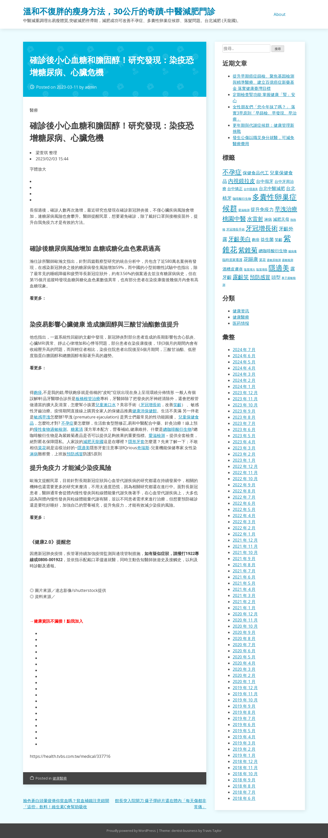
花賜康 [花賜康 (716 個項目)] (250, 259)
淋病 (34, 454)
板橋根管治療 (88, 398)
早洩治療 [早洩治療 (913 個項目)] (286, 209)
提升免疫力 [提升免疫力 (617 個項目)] (262, 209)
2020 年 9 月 (244, 632)
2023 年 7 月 (244, 423)
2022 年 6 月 (244, 503)
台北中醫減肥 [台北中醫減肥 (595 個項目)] (272, 188)
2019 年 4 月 (244, 737)
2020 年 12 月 (245, 614)
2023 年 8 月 (244, 417)
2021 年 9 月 (244, 558)
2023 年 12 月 (245, 392)
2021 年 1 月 (244, 608)
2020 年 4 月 (244, 663)
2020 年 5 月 (244, 657)
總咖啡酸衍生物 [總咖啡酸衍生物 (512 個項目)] (273, 251)
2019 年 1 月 (244, 755)
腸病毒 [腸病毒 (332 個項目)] (292, 251)
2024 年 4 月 (244, 368)
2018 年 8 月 (244, 786)
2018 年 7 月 (244, 792)
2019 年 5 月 (244, 731)
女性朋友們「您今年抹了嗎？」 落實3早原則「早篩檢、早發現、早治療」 (264, 113)
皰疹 (38, 392)
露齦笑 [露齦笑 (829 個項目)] (241, 276)
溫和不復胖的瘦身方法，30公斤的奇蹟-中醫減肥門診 (119, 11)
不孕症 (67, 423)
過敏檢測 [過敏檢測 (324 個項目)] (287, 260)
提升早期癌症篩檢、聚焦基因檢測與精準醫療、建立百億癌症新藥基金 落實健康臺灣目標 (263, 82)
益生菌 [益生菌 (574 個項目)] (267, 239)
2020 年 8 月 (244, 638)
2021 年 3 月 (244, 595)
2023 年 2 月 (244, 454)
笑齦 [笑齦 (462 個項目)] (278, 239)
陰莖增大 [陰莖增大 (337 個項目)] (249, 269)
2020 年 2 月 (244, 675)
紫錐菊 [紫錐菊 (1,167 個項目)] (248, 250)
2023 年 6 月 (244, 429)
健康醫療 (60, 778)
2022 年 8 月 (244, 491)
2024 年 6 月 (244, 356)
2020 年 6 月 (244, 651)
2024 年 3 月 (244, 374)
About (279, 14)
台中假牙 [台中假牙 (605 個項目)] (264, 181)
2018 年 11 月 (245, 767)
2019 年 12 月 (245, 687)
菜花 (42, 448)
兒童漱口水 (105, 404)
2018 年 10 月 (245, 774)
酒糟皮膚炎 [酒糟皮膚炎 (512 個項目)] (232, 269)
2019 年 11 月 (245, 694)
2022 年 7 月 (244, 497)
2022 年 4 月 (244, 515)
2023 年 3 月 (244, 448)
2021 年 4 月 (244, 589)
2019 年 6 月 (244, 724)
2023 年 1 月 (244, 460)
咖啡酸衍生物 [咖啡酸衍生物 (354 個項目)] (242, 199)
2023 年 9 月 (244, 411)
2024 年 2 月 (244, 380)
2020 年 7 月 (244, 644)
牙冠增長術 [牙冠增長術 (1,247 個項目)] (262, 228)
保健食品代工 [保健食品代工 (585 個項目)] (256, 173)
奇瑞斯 (143, 448)
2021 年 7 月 (244, 571)
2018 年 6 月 (244, 798)
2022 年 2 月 (244, 528)
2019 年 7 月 (244, 718)
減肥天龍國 (93, 441)
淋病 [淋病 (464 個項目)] (268, 219)
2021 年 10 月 (245, 552)
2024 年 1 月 (244, 386)
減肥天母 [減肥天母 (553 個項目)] (281, 219)
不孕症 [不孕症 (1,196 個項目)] (232, 171)
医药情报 (241, 323)
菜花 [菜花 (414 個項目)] (262, 259)
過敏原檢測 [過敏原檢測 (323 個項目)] (274, 260)
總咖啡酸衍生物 (177, 429)
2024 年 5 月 (244, 362)
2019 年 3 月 (244, 743)
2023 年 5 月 (244, 435)
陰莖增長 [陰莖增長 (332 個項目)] (262, 269)
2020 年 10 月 (245, 626)
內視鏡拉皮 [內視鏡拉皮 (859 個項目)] (241, 180)
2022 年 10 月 (245, 478)
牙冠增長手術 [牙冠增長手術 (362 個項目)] (235, 229)
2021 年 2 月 (244, 601)
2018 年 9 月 (244, 780)
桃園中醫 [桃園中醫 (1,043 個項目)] (234, 218)
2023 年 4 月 (244, 442)
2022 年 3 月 (244, 522)
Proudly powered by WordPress (132, 830)
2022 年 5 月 (244, 509)
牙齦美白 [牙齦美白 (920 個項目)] (239, 239)
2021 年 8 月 (244, 565)
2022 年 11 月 (245, 472)
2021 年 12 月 (245, 540)
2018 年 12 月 (245, 761)
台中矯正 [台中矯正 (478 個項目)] (235, 188)
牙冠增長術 (150, 404)
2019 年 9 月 (244, 706)
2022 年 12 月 (245, 466)
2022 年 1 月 (244, 534)
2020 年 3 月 (244, 669)
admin (91, 87)
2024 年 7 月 (244, 349)
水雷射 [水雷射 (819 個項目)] (255, 218)
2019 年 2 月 (244, 749)
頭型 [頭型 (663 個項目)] (276, 277)
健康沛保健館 (144, 411)
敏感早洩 (42, 417)
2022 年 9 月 (244, 485)
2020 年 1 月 (244, 681)
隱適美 (83, 448)
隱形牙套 (136, 441)
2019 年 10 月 (245, 700)
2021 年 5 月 (244, 583)
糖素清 (77, 429)
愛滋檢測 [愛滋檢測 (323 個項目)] (244, 210)
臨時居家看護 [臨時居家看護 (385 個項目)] (232, 259)
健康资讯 (241, 311)
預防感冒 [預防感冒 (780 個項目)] (260, 276)
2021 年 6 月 (244, 577)
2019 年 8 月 (244, 712)
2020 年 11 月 (245, 620)
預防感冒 (75, 454)
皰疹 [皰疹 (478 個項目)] (256, 239)
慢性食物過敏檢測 (50, 429)
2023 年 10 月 (245, 405)
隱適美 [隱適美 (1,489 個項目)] (279, 268)
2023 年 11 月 (245, 399)
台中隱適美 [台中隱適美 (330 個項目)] (251, 189)
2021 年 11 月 (245, 546)
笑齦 (177, 404)
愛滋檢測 (157, 435)
